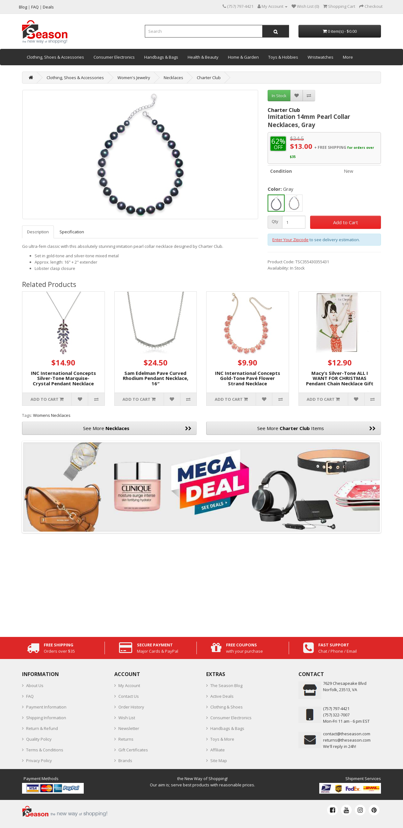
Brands (125, 760)
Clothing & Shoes (226, 707)
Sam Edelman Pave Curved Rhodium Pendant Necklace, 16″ (155, 378)
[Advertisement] (201, 583)
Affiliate (217, 750)
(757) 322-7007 (336, 715)
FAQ (30, 696)
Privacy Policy (39, 760)
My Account (129, 685)
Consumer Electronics (114, 57)
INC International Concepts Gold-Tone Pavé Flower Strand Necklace (247, 378)
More (348, 57)
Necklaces (173, 77)
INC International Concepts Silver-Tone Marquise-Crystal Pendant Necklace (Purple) (63, 381)
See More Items (316, 428)
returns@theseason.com (347, 740)
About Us (34, 685)
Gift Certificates (133, 750)
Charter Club (209, 77)
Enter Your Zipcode (290, 239)
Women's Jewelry (133, 77)
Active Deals (222, 696)
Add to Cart (345, 222)
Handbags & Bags (161, 57)
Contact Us (128, 696)
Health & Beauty (203, 57)
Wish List (126, 717)
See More (137, 428)
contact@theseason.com (346, 734)
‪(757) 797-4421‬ (336, 708)
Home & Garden (243, 57)
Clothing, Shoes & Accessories (55, 57)
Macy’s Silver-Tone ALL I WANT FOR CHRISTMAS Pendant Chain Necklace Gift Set (339, 381)
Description (38, 232)
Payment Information (46, 707)
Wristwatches (320, 57)
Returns (125, 739)
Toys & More (222, 739)
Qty (275, 221)
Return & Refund (42, 728)
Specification (72, 232)
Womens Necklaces (52, 415)
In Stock (279, 95)
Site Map (218, 760)
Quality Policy (39, 739)
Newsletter (128, 728)
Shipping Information (46, 717)
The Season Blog (226, 685)
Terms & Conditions (44, 750)
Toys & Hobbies (283, 57)
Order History (131, 707)
